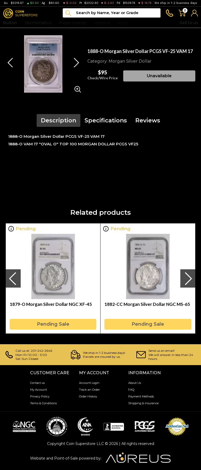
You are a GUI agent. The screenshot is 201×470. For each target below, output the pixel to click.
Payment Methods (141, 396)
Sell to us (189, 22)
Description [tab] (58, 120)
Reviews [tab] (147, 120)
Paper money (73, 22)
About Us (134, 383)
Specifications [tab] (106, 120)
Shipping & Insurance (143, 403)
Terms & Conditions (43, 403)
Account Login (89, 383)
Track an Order (89, 389)
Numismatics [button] (38, 22)
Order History (88, 396)
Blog (122, 22)
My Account (38, 389)
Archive (102, 22)
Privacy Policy (39, 396)
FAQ (131, 389)
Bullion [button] (10, 22)
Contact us (37, 383)
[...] (112, 13)
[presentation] (13, 278)
